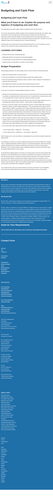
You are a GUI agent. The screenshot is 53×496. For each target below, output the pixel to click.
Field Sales (4, 324)
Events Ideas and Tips (6, 420)
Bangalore (3, 452)
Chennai (3, 456)
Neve (20, 494)
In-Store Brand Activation (7, 379)
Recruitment (4, 272)
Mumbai (3, 441)
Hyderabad (4, 458)
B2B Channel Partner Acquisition (9, 329)
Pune (2, 446)
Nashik (3, 467)
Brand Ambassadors (6, 374)
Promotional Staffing (6, 359)
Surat (2, 461)
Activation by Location (6, 339)
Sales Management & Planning (9, 429)
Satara (2, 483)
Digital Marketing (5, 271)
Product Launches (5, 357)
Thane (2, 443)
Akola (2, 470)
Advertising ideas (5, 398)
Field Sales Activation (6, 326)
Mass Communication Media (8, 433)
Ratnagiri (3, 479)
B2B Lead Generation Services (9, 316)
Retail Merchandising (6, 297)
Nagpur (3, 468)
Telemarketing (4, 265)
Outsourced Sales (5, 305)
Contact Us (4, 255)
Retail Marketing (5, 295)
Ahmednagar (4, 465)
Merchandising (4, 365)
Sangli (2, 481)
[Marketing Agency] (5, 2)
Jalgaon (3, 476)
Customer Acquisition (6, 299)
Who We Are (4, 183)
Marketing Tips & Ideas (7, 400)
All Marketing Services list (7, 424)
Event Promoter (5, 372)
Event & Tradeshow (6, 370)
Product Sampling (5, 361)
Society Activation (5, 345)
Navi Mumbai (4, 445)
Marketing (3, 260)
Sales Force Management (7, 322)
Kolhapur (3, 478)
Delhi (2, 450)
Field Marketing (5, 291)
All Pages (3, 422)
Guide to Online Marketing (7, 427)
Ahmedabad (4, 454)
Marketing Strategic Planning (8, 425)
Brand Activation (5, 337)
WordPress (31, 494)
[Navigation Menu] (50, 2)
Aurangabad (4, 474)
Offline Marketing (5, 285)
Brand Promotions (5, 267)
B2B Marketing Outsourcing (8, 331)
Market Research (5, 274)
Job (2, 253)
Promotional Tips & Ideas (7, 402)
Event (2, 269)
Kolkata (3, 459)
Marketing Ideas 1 (5, 405)
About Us (3, 251)
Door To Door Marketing (7, 303)
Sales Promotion (5, 347)
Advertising (4, 276)
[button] (26, 316)
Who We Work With (6, 199)
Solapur (3, 485)
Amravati (3, 472)
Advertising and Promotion (7, 431)
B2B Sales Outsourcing (7, 310)
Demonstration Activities (7, 363)
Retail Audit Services (6, 377)
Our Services (4, 259)
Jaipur (2, 463)
